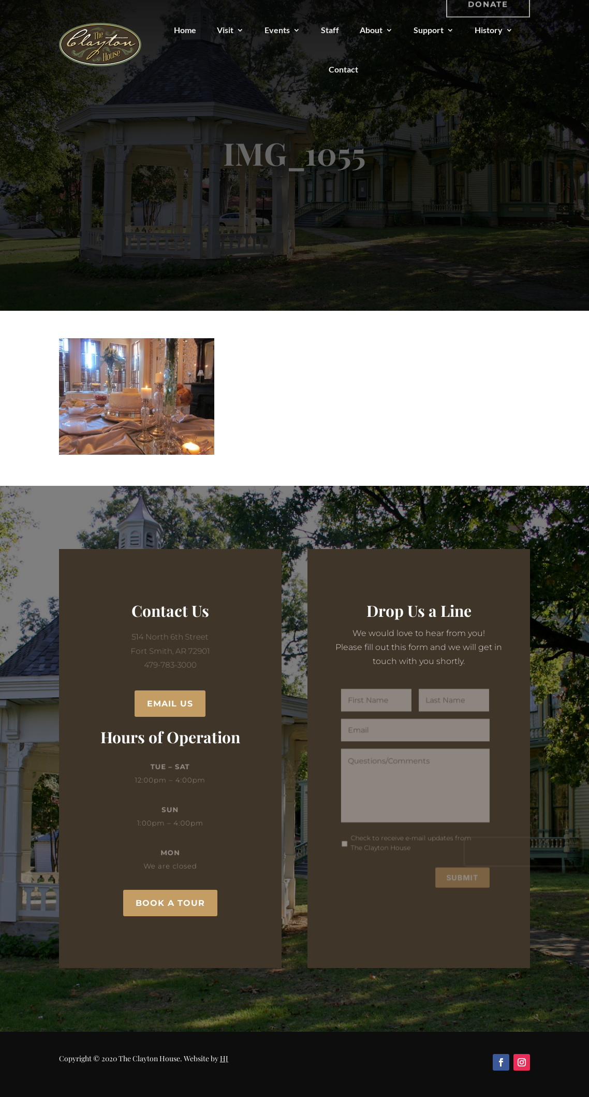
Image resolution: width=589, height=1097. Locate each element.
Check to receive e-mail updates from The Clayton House (411, 838)
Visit (225, 30)
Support (429, 30)
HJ (224, 1058)
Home (185, 30)
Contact (343, 69)
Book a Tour (170, 903)
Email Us (170, 704)
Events (277, 30)
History (489, 30)
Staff (330, 30)
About (371, 30)
